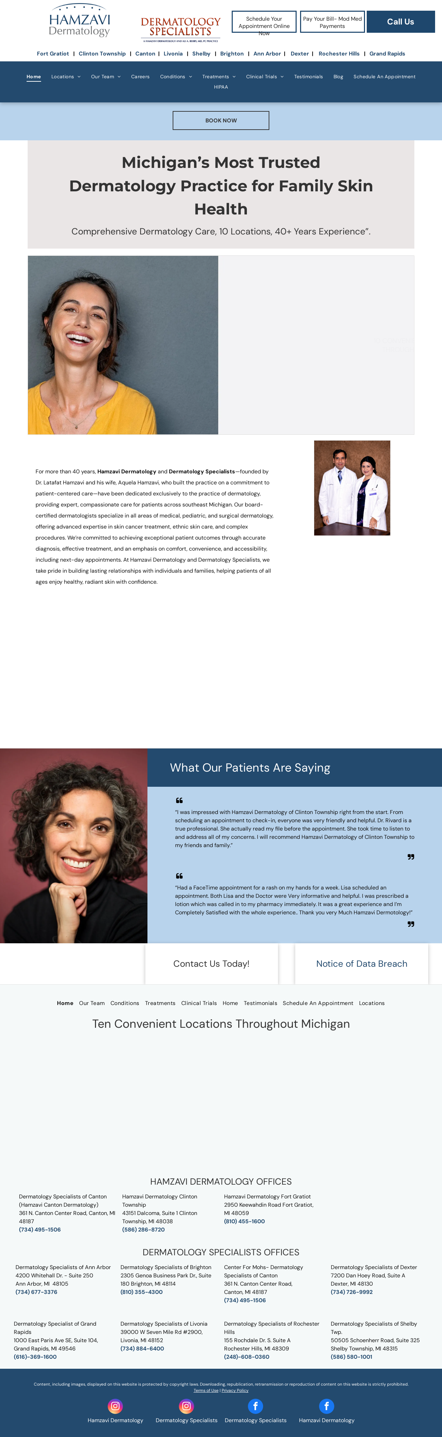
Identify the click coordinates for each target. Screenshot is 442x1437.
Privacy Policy (235, 1390)
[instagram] (115, 1407)
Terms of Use (206, 1390)
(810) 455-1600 (244, 1221)
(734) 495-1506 (40, 1229)
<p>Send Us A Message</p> (221, 1103)
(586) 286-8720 (143, 1229)
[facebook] (255, 1407)
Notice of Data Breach (361, 963)
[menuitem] (33, 76)
